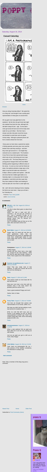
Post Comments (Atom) (17, 412)
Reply (9, 225)
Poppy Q (37, 460)
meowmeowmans (12, 325)
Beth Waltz (10, 230)
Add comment (7, 355)
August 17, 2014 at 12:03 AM (22, 230)
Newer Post (5, 408)
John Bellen (11, 344)
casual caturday (11, 196)
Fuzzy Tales (10, 300)
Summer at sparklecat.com (15, 263)
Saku (8, 277)
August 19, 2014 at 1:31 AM (23, 344)
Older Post (29, 408)
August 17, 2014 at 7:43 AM (23, 300)
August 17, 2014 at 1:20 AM (23, 247)
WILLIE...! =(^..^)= (12, 205)
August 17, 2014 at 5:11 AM (19, 277)
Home (17, 408)
